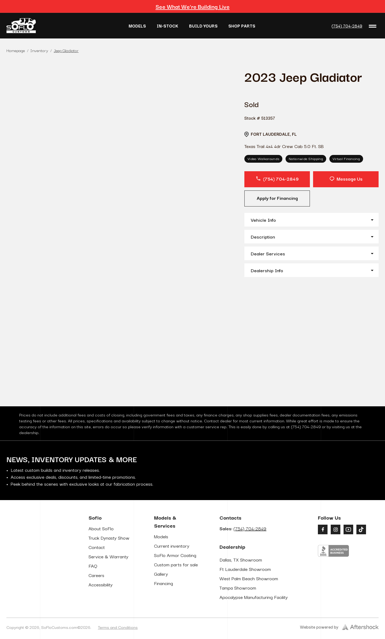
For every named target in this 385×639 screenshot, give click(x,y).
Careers (96, 575)
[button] (311, 220)
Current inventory (171, 545)
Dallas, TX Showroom (241, 559)
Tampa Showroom (238, 587)
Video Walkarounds (263, 158)
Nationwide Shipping (306, 158)
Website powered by (339, 627)
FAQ (92, 565)
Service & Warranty (108, 556)
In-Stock (167, 25)
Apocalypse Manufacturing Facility (254, 597)
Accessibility (100, 584)
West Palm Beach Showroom (249, 578)
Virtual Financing (346, 158)
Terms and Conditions (118, 627)
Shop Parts (241, 25)
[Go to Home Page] (21, 25)
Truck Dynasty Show (108, 537)
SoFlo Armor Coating (175, 555)
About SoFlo (101, 528)
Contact (96, 547)
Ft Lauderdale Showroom (245, 568)
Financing (163, 583)
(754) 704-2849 (347, 25)
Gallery (161, 573)
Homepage (15, 50)
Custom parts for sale (176, 564)
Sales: (243, 528)
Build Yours (203, 25)
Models (137, 25)
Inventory (39, 50)
